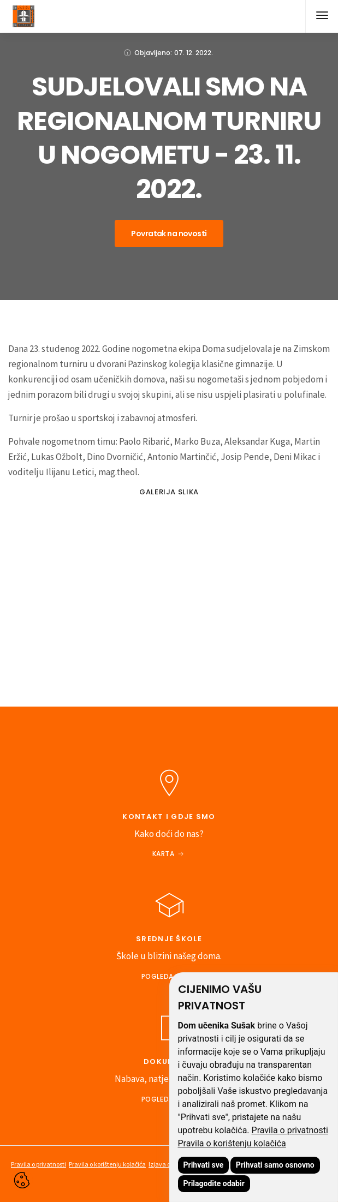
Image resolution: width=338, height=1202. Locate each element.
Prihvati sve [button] (203, 1165)
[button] (321, 16)
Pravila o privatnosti (290, 1130)
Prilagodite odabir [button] (214, 1183)
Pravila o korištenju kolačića (232, 1143)
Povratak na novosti (168, 233)
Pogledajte (163, 976)
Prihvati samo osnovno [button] (275, 1165)
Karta (163, 853)
